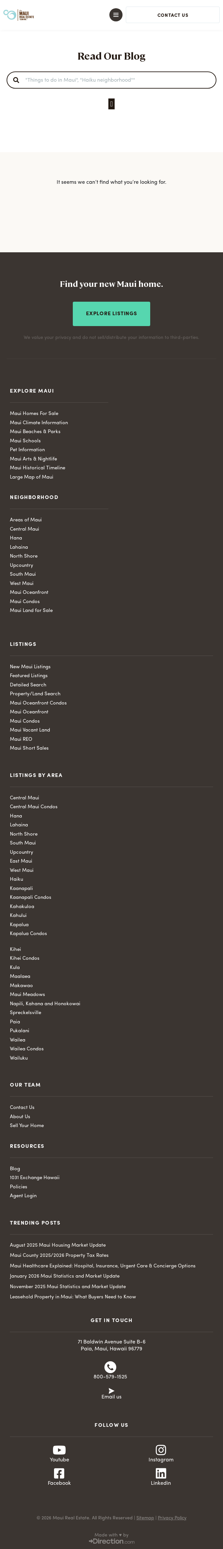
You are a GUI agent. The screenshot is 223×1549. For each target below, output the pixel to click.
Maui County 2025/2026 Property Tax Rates (59, 1255)
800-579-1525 (110, 1377)
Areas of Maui (26, 520)
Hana (16, 538)
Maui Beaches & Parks (35, 431)
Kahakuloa (22, 906)
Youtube (59, 1460)
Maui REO (21, 739)
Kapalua (19, 925)
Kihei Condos (25, 958)
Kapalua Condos (28, 933)
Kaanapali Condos (30, 897)
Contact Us (22, 1107)
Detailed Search (28, 685)
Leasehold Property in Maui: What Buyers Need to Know (73, 1297)
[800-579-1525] (110, 1367)
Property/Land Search (35, 694)
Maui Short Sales (29, 748)
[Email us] (112, 1390)
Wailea (17, 1040)
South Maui (23, 574)
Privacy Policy (172, 1518)
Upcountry (21, 565)
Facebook (59, 1483)
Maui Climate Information (39, 423)
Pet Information (27, 450)
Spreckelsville (25, 1012)
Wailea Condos (27, 1049)
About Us (20, 1117)
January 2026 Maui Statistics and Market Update (65, 1276)
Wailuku (19, 1058)
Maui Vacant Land (30, 730)
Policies (18, 1187)
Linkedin (161, 1483)
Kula (15, 967)
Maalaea (20, 976)
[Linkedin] (161, 1474)
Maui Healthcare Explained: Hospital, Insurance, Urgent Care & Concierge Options (103, 1266)
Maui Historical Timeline (37, 468)
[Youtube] (59, 1450)
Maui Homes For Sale (34, 413)
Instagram (161, 1460)
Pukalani (19, 1031)
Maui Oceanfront (29, 592)
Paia (15, 1022)
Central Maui (24, 529)
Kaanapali (21, 888)
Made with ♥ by (111, 1535)
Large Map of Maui (31, 477)
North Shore (24, 556)
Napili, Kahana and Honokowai (45, 1004)
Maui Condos (25, 601)
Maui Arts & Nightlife (33, 459)
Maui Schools (25, 441)
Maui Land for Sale (31, 610)
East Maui (21, 861)
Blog (15, 1169)
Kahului (18, 915)
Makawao (21, 985)
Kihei (15, 949)
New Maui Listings (30, 667)
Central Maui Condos (34, 807)
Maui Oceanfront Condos (38, 703)
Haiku (16, 879)
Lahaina (19, 547)
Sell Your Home (27, 1125)
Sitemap (145, 1518)
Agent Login (23, 1196)
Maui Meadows (27, 994)
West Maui (22, 583)
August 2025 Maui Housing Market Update (58, 1245)
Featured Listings (29, 676)
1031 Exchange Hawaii (35, 1178)
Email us (111, 1397)
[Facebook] (59, 1474)
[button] (106, 14)
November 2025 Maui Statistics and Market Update (68, 1287)
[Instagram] (161, 1450)
